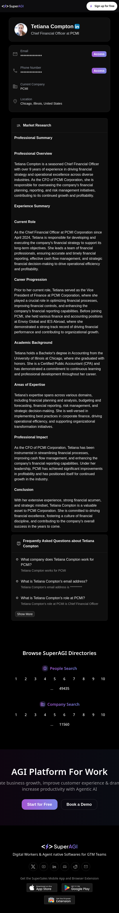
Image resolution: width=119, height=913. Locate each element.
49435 (64, 688)
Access (99, 54)
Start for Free (39, 804)
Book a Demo (79, 804)
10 (103, 678)
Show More (25, 614)
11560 (64, 724)
